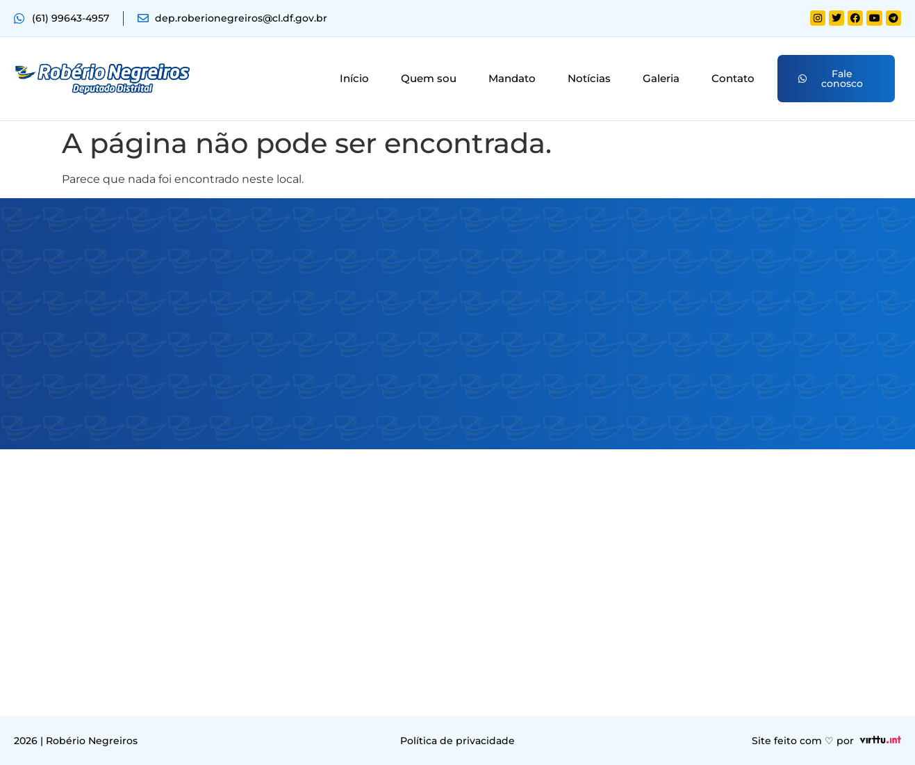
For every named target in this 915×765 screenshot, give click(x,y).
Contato (733, 78)
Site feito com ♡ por (803, 740)
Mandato (512, 78)
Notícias (589, 78)
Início (354, 78)
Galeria (661, 78)
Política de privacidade (457, 740)
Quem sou (428, 78)
